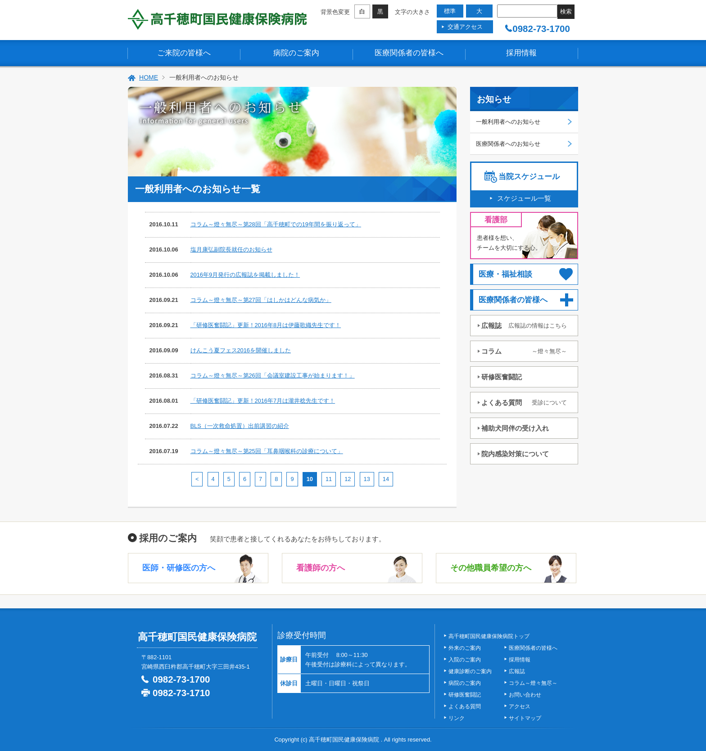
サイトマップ (525, 718)
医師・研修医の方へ (178, 567)
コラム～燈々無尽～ (533, 683)
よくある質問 (524, 402)
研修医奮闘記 (501, 377)
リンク (456, 718)
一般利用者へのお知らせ (508, 121)
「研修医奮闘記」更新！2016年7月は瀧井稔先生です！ (262, 400)
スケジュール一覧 (524, 198)
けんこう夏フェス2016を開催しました (240, 350)
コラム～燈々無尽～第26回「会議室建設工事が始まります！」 (272, 375)
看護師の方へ (320, 567)
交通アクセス (465, 26)
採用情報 (521, 53)
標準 (450, 11)
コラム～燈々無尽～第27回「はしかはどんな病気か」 (260, 300)
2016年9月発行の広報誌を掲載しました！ (245, 274)
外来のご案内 (464, 648)
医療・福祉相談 (505, 274)
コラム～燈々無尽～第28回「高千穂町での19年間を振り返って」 (275, 224)
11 (329, 479)
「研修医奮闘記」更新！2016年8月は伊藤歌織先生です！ (265, 325)
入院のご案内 (464, 659)
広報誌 (524, 325)
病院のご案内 (296, 53)
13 (367, 479)
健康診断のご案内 (470, 671)
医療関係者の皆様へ (409, 53)
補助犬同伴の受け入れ (515, 428)
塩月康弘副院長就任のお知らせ (231, 249)
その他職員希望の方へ (490, 567)
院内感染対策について (515, 454)
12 (347, 479)
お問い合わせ (525, 694)
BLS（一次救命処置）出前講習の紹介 (239, 426)
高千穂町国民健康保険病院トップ (489, 636)
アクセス (519, 706)
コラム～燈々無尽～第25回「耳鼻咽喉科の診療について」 (266, 451)
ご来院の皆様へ (184, 53)
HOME (148, 77)
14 (386, 479)
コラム (524, 351)
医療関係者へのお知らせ (508, 143)
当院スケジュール (529, 176)
